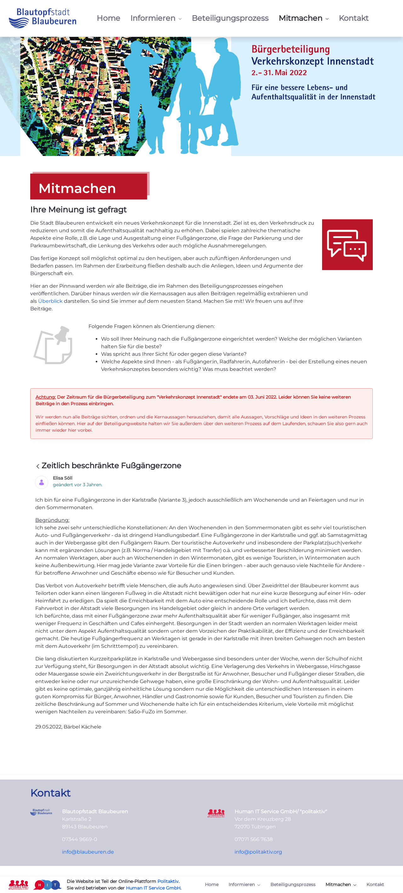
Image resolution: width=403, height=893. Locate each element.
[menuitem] (108, 18)
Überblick (51, 301)
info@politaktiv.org (258, 852)
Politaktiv (168, 881)
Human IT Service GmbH (153, 888)
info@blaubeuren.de (88, 852)
